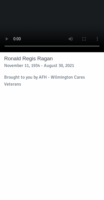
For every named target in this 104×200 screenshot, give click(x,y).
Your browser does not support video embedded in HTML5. (52, 26)
